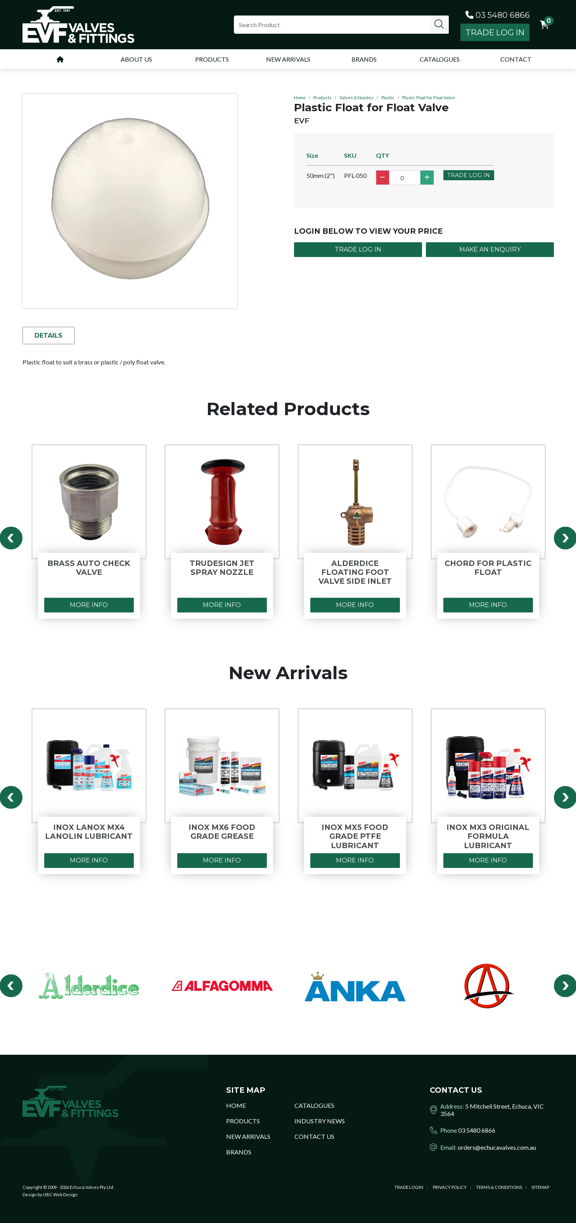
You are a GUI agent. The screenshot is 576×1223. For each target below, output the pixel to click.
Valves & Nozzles (356, 97)
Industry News (319, 1121)
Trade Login (408, 1187)
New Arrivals (248, 1136)
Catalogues (314, 1105)
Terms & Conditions (499, 1187)
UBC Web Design (60, 1194)
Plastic (387, 97)
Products (322, 97)
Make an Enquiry (490, 249)
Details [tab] (49, 335)
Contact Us (314, 1136)
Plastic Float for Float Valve (428, 97)
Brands (238, 1152)
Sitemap (540, 1187)
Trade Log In (494, 32)
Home (300, 97)
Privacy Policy (450, 1187)
